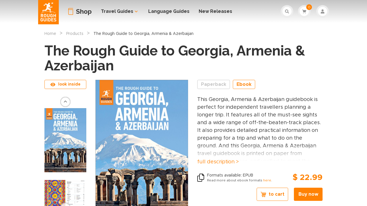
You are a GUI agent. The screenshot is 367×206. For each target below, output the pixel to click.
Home (50, 34)
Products (74, 34)
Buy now (308, 194)
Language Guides (169, 11)
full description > (218, 162)
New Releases (215, 11)
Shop (84, 11)
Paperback (213, 84)
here (267, 180)
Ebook (244, 84)
